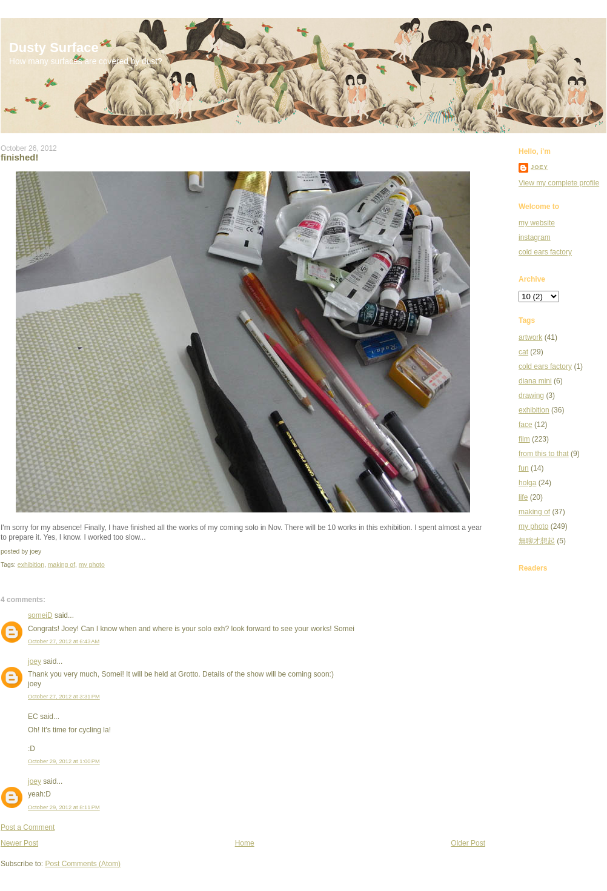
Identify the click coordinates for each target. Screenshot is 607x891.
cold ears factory (545, 252)
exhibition (31, 564)
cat (523, 352)
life (523, 497)
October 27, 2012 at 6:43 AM (63, 641)
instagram (535, 237)
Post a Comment (28, 827)
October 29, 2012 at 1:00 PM (64, 761)
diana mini (535, 381)
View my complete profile (559, 183)
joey (34, 661)
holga (527, 483)
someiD (40, 615)
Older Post (468, 843)
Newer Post (19, 843)
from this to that (544, 453)
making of (61, 564)
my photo (92, 564)
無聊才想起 (537, 541)
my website (537, 223)
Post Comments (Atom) (83, 864)
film (524, 439)
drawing (531, 395)
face (525, 424)
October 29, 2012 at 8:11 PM (64, 807)
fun (524, 468)
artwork (530, 337)
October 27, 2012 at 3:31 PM (64, 697)
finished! (20, 157)
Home (244, 843)
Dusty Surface (54, 47)
